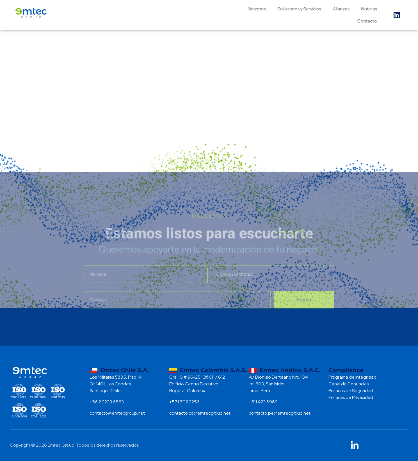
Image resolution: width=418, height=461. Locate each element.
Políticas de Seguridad (350, 391)
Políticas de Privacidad (350, 397)
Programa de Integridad (352, 377)
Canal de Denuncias (348, 384)
